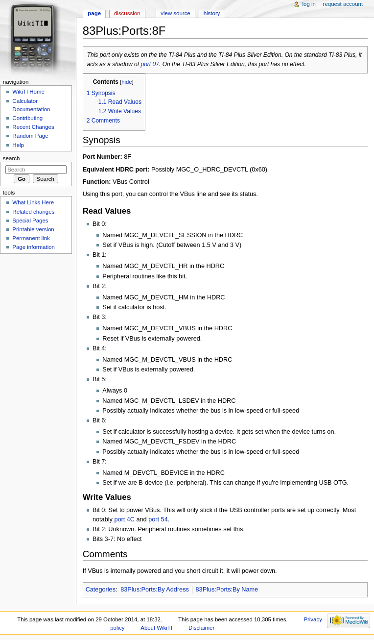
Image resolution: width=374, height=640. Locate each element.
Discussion (127, 13)
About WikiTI (156, 628)
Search (11, 158)
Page (94, 13)
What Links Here (33, 202)
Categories (101, 589)
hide (126, 82)
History (212, 13)
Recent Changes (33, 127)
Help (18, 145)
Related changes (33, 212)
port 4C (124, 519)
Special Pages (30, 220)
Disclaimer (201, 628)
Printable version (33, 229)
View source (175, 13)
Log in (309, 4)
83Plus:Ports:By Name (227, 589)
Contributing (27, 118)
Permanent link (30, 238)
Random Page (30, 136)
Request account (343, 4)
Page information (33, 247)
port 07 (149, 64)
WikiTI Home (28, 92)
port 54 (158, 519)
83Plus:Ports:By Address (154, 589)
